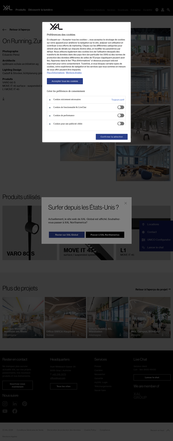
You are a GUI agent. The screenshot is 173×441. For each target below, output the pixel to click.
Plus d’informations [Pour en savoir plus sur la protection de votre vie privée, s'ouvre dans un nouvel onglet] (56, 72)
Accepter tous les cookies (65, 81)
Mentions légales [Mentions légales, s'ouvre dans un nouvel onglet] (74, 72)
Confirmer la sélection (112, 137)
